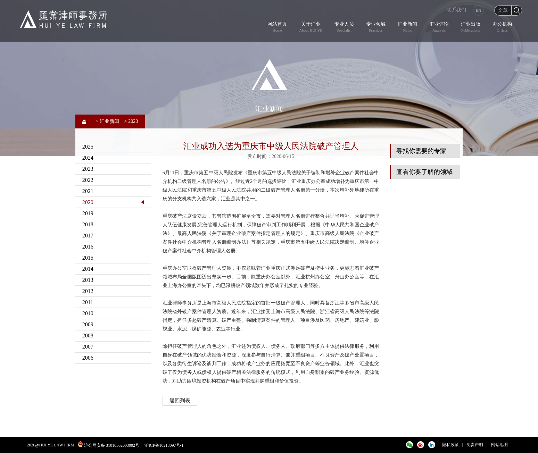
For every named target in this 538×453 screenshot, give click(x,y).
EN (478, 10)
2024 (87, 158)
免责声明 (474, 444)
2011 (87, 302)
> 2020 (131, 121)
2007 (87, 347)
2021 (87, 191)
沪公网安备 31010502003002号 (111, 445)
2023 (87, 169)
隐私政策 (450, 444)
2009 (87, 324)
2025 (87, 147)
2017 (87, 235)
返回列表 (179, 400)
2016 (87, 247)
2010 (87, 313)
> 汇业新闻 (107, 121)
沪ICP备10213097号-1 (164, 445)
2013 (87, 280)
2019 (87, 213)
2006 (87, 358)
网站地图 (499, 444)
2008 (87, 335)
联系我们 (456, 9)
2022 (87, 180)
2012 (87, 291)
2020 (87, 202)
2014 (87, 269)
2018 (87, 224)
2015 (87, 258)
